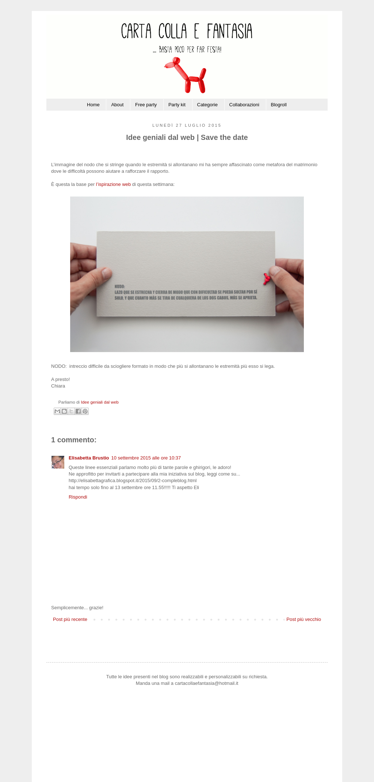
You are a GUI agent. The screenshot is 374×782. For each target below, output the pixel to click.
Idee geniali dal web (99, 402)
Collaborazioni (244, 104)
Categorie (207, 104)
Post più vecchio (303, 619)
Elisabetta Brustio (89, 458)
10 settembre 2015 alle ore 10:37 (146, 458)
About (117, 104)
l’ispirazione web (113, 184)
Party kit (177, 104)
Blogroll (279, 104)
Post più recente (70, 619)
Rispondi (78, 497)
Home (93, 104)
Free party (146, 104)
